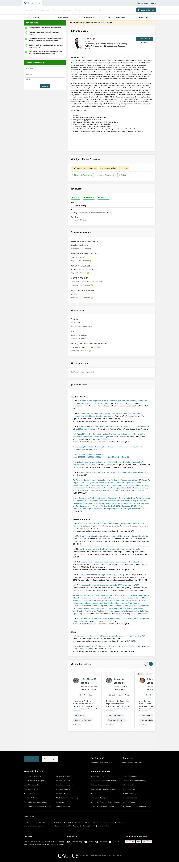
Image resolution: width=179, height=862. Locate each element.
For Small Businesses (32, 776)
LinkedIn (114, 841)
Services (79, 10)
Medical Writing (30, 798)
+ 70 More (77, 725)
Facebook (101, 841)
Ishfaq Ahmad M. (88, 679)
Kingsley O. (119, 679)
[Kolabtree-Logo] (32, 3)
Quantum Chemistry (115, 715)
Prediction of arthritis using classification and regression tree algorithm (110, 562)
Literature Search (63, 789)
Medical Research (63, 806)
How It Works (30, 10)
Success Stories (40, 822)
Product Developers (116, 17)
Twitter (88, 841)
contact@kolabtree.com (131, 762)
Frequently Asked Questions (102, 762)
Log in (154, 3)
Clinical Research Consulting (35, 802)
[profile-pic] (76, 680)
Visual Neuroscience (149, 715)
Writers (36, 17)
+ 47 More (143, 725)
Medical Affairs (129, 789)
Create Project (145, 39)
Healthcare (60, 802)
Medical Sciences (130, 798)
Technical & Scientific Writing (102, 806)
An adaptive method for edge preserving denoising (101, 575)
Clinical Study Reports (99, 798)
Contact (45, 86)
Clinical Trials (128, 785)
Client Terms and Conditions (35, 826)
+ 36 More (110, 725)
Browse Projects (91, 822)
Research (89, 197)
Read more (77, 711)
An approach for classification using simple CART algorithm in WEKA (109, 585)
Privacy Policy (88, 826)
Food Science (29, 793)
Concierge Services (95, 10)
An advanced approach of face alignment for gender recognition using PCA (112, 636)
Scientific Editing (63, 793)
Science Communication (100, 785)
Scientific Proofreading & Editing (103, 780)
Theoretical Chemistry (116, 720)
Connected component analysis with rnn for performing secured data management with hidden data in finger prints (106, 415)
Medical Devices (97, 776)
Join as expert (143, 3)
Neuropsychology (147, 720)
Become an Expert (64, 759)
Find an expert (44, 10)
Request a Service (146, 9)
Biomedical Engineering (132, 776)
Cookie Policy (105, 826)
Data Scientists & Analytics (34, 780)
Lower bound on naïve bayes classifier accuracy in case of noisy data (109, 646)
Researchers (143, 17)
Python (123, 175)
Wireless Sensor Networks (84, 168)
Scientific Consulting (32, 785)
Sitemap (121, 822)
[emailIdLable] (45, 79)
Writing (76, 197)
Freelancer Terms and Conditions (65, 826)
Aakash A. (151, 679)
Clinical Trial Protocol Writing (134, 780)
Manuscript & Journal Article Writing (105, 802)
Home (26, 822)
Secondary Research (64, 785)
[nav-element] (146, 664)
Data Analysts (63, 17)
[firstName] (45, 69)
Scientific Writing (63, 780)
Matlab (125, 168)
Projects (56, 10)
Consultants (89, 17)
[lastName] (45, 74)
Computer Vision (108, 168)
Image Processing (106, 175)
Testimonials (108, 822)
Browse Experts (73, 822)
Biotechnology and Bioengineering (104, 789)
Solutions (67, 10)
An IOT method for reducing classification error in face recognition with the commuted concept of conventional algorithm (109, 435)
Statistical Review (31, 789)
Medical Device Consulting (67, 798)
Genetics (94, 793)
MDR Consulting (129, 793)
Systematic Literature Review (134, 806)
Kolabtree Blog (74, 841)
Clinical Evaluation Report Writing (37, 806)
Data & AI (103, 197)
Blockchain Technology (83, 175)
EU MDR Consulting (64, 776)
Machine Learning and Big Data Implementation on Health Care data (110, 549)
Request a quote (101, 22)
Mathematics (79, 715)
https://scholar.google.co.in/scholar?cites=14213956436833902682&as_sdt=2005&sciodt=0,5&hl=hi (101, 456)
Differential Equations (83, 720)
